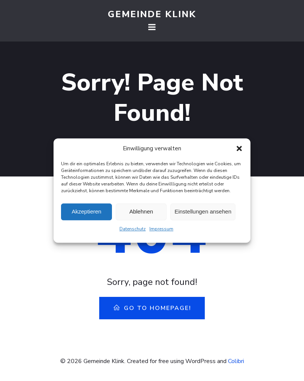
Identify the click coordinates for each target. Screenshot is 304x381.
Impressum (161, 230)
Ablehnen (141, 212)
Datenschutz (132, 230)
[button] (239, 149)
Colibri (236, 361)
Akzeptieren (86, 212)
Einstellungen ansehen (202, 212)
